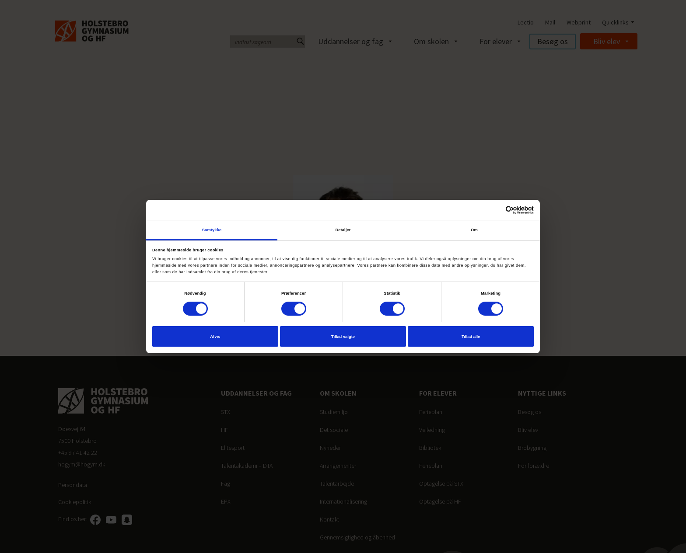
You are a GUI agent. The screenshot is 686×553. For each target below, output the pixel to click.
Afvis (215, 336)
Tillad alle (471, 336)
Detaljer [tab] (342, 230)
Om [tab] (474, 230)
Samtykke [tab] (212, 230)
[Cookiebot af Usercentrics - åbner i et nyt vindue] (495, 210)
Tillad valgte (343, 336)
